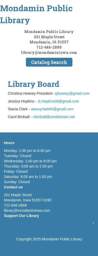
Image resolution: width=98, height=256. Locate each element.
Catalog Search (49, 62)
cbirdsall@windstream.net (54, 117)
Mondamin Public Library (36, 13)
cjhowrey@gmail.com (72, 93)
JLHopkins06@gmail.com (58, 101)
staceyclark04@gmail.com (52, 109)
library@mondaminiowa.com (49, 52)
